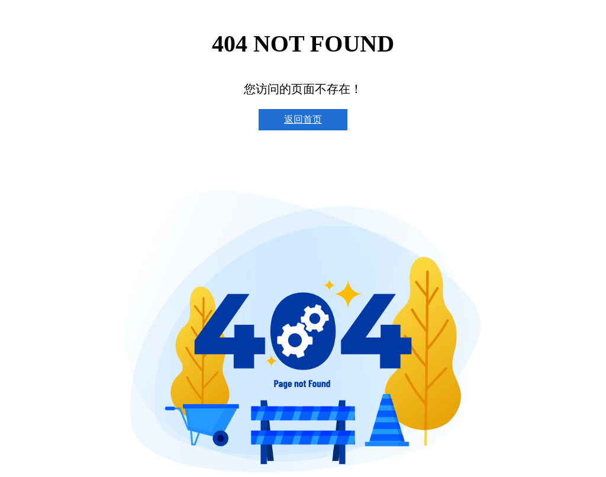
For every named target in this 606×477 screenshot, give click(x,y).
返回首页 (303, 119)
